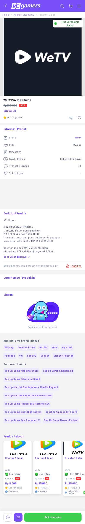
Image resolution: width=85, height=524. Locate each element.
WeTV (78, 137)
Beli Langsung (53, 517)
